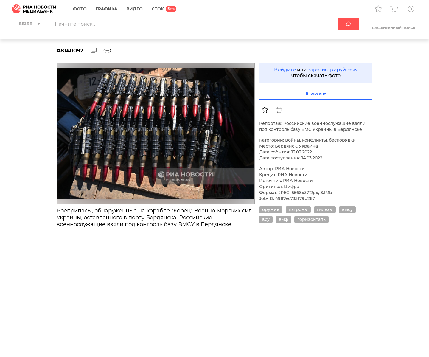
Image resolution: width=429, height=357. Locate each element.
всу (266, 219)
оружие (270, 209)
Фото (80, 9)
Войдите (285, 69)
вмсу (347, 209)
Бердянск (286, 146)
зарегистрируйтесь (332, 69)
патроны (298, 209)
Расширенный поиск (393, 28)
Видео (134, 9)
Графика (106, 9)
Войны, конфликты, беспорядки (320, 140)
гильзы (325, 209)
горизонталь (311, 219)
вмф (283, 219)
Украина (308, 146)
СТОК (158, 9)
